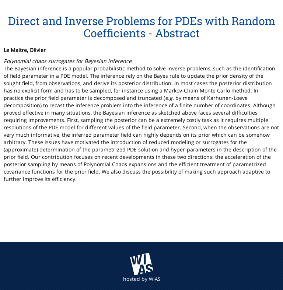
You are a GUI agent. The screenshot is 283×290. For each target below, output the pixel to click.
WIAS (154, 279)
